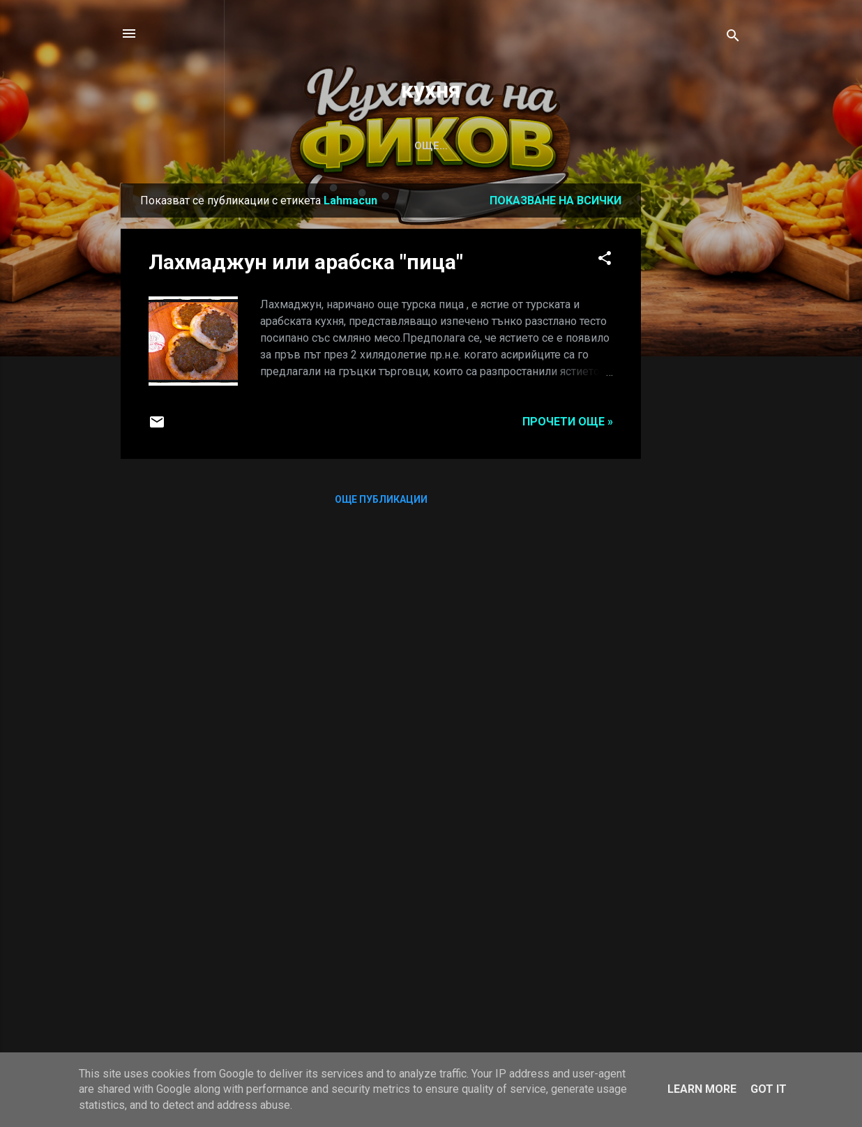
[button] (604, 260)
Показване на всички (555, 200)
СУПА (182, 145)
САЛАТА (244, 145)
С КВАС (311, 145)
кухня (431, 90)
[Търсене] (733, 38)
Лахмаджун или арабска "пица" (306, 262)
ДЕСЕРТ (377, 145)
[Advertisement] (696, 392)
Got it (768, 1089)
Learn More (701, 1089)
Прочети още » (567, 421)
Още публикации (381, 499)
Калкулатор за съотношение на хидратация (559, 145)
